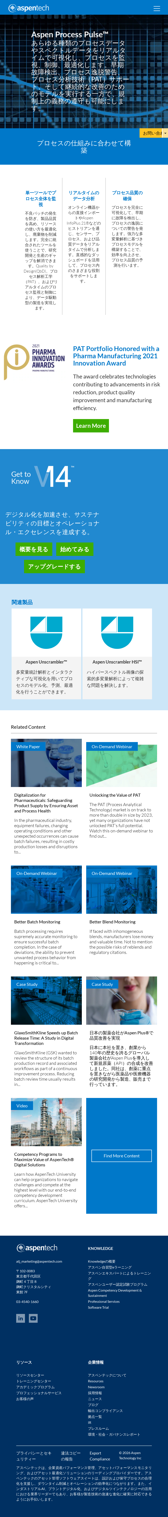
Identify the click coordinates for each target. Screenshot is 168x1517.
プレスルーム (98, 1428)
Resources (95, 1381)
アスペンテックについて (107, 1375)
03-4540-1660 (27, 1301)
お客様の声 (25, 1399)
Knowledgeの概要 (102, 1261)
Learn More (91, 425)
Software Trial (98, 1307)
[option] (46, 654)
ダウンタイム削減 (52, 1483)
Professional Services (104, 1301)
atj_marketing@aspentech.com (39, 1261)
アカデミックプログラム (35, 1387)
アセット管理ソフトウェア (59, 1478)
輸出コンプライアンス (105, 1410)
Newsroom (96, 1387)
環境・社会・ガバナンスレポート (114, 1434)
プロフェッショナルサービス (39, 1393)
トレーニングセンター (33, 1381)
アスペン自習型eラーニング (110, 1267)
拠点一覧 (95, 1416)
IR (89, 1422)
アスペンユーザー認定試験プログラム (117, 1284)
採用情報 (95, 1393)
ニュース (95, 1399)
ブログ (93, 1405)
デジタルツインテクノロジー (118, 1489)
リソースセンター (30, 1375)
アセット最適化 (50, 1473)
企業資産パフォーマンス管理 (71, 1467)
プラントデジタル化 (64, 1489)
